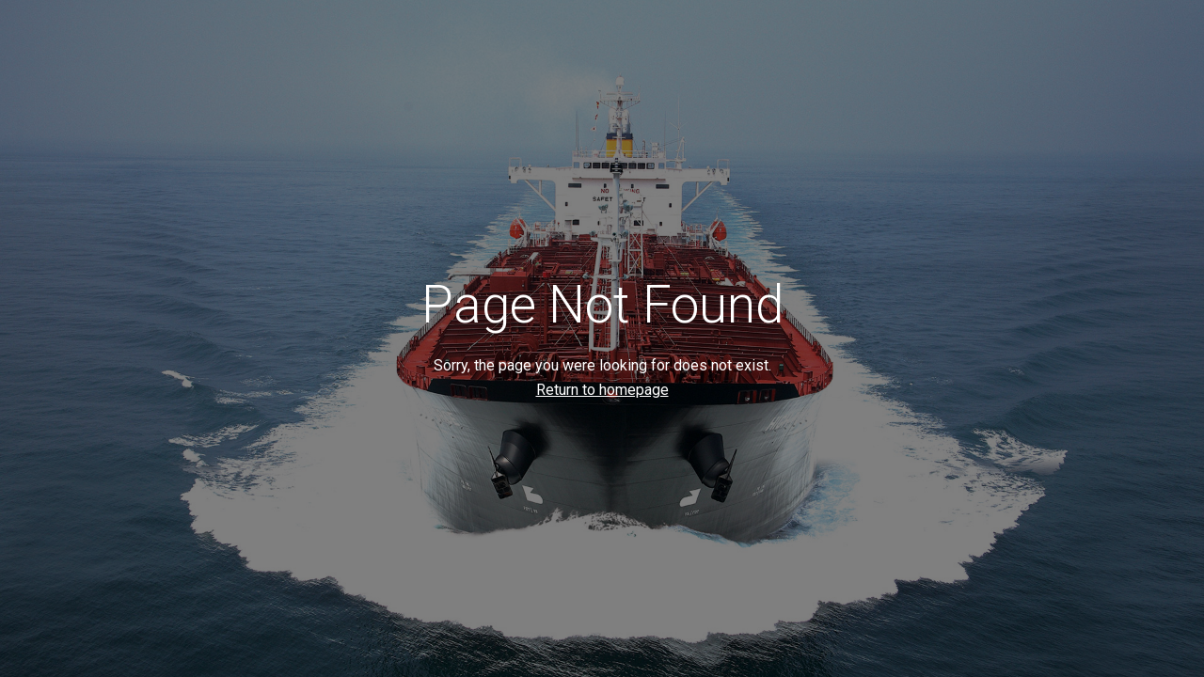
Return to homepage (602, 390)
